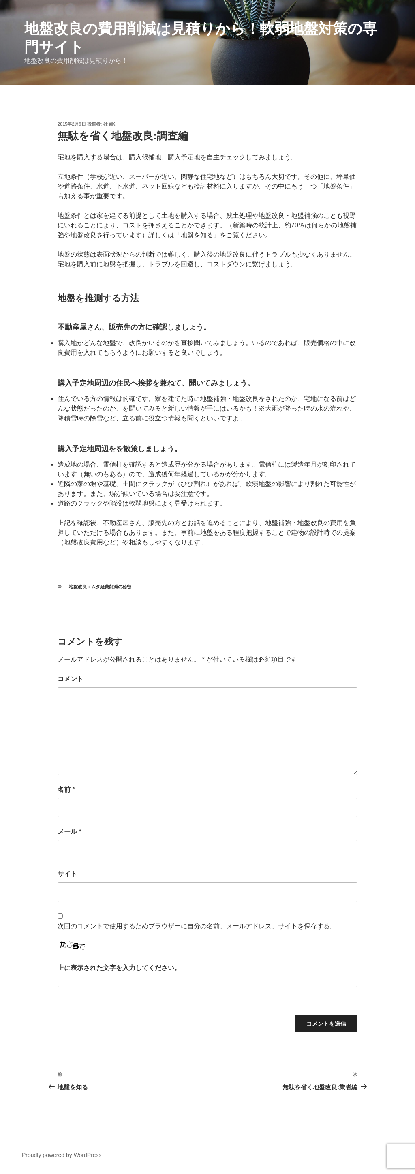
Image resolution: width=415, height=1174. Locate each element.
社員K (109, 124)
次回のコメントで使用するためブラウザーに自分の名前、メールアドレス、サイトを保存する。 (197, 926)
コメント (70, 678)
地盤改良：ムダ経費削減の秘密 (100, 586)
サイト (67, 873)
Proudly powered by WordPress (62, 1155)
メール (69, 831)
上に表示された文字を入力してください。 (119, 967)
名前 (66, 789)
